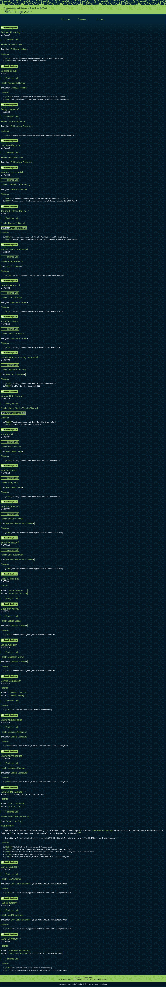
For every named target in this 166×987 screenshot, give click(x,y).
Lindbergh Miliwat (16, 657)
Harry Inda (13, 483)
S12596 (9, 275)
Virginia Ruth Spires (17, 370)
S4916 (8, 198)
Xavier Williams (16, 590)
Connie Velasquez (19, 737)
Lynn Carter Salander (20, 884)
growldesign (104, 984)
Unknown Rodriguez (18, 695)
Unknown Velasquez (18, 692)
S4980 (8, 61)
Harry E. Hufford (15, 262)
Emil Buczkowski (15, 555)
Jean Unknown (15, 298)
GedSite (80, 984)
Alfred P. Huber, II (16, 334)
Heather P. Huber (18, 302)
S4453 (8, 386)
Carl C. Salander (16, 804)
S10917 (9, 533)
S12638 (9, 383)
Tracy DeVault (87, 977)
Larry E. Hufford (13, 266)
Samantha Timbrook (18, 593)
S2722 (8, 746)
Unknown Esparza (16, 121)
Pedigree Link (12, 40)
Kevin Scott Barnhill (15, 374)
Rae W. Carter (15, 807)
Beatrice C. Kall (15, 44)
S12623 (9, 58)
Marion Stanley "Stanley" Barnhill (23, 408)
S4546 (8, 635)
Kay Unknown (14, 447)
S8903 (8, 852)
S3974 (8, 857)
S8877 (8, 201)
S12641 (9, 311)
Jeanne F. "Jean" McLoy (19, 185)
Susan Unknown (15, 519)
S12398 (9, 854)
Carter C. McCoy (13, 821)
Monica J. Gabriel (19, 189)
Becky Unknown (15, 157)
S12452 (9, 710)
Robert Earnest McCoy (18, 816)
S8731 (8, 135)
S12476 (9, 849)
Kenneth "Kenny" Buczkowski (19, 523)
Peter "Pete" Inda (14, 451)
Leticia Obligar (14, 621)
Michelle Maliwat (18, 626)
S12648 (9, 460)
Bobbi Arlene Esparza (21, 126)
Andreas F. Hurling (16, 83)
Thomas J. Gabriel (16, 223)
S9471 (8, 99)
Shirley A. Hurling (19, 49)
